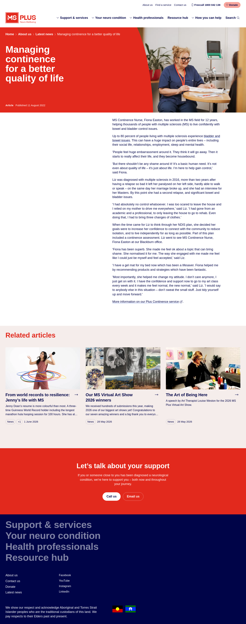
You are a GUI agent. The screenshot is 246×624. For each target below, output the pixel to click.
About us (147, 4)
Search (233, 17)
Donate (232, 4)
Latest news (44, 34)
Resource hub (178, 17)
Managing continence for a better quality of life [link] (88, 34)
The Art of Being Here (186, 394)
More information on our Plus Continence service (147, 301)
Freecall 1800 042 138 (205, 4)
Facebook (65, 575)
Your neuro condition (108, 17)
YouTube (64, 580)
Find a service (163, 4)
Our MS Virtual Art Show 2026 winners (109, 397)
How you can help (206, 17)
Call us (111, 496)
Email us (133, 496)
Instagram (65, 586)
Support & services (72, 17)
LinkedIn (64, 591)
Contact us (180, 4)
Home (9, 34)
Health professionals (146, 17)
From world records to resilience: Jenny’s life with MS (37, 397)
